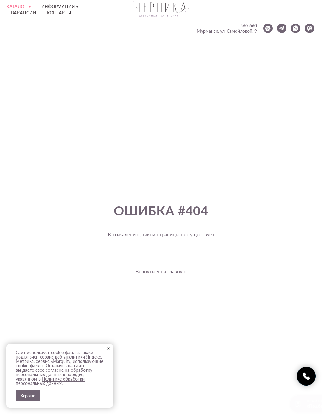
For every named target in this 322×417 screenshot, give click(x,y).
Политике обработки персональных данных (50, 381)
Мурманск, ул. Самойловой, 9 (227, 31)
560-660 (248, 25)
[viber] (309, 28)
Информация (58, 6)
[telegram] (281, 28)
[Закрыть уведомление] (108, 349)
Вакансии (23, 12)
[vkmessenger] (268, 28)
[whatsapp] (295, 28)
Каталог (16, 6)
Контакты (59, 12)
